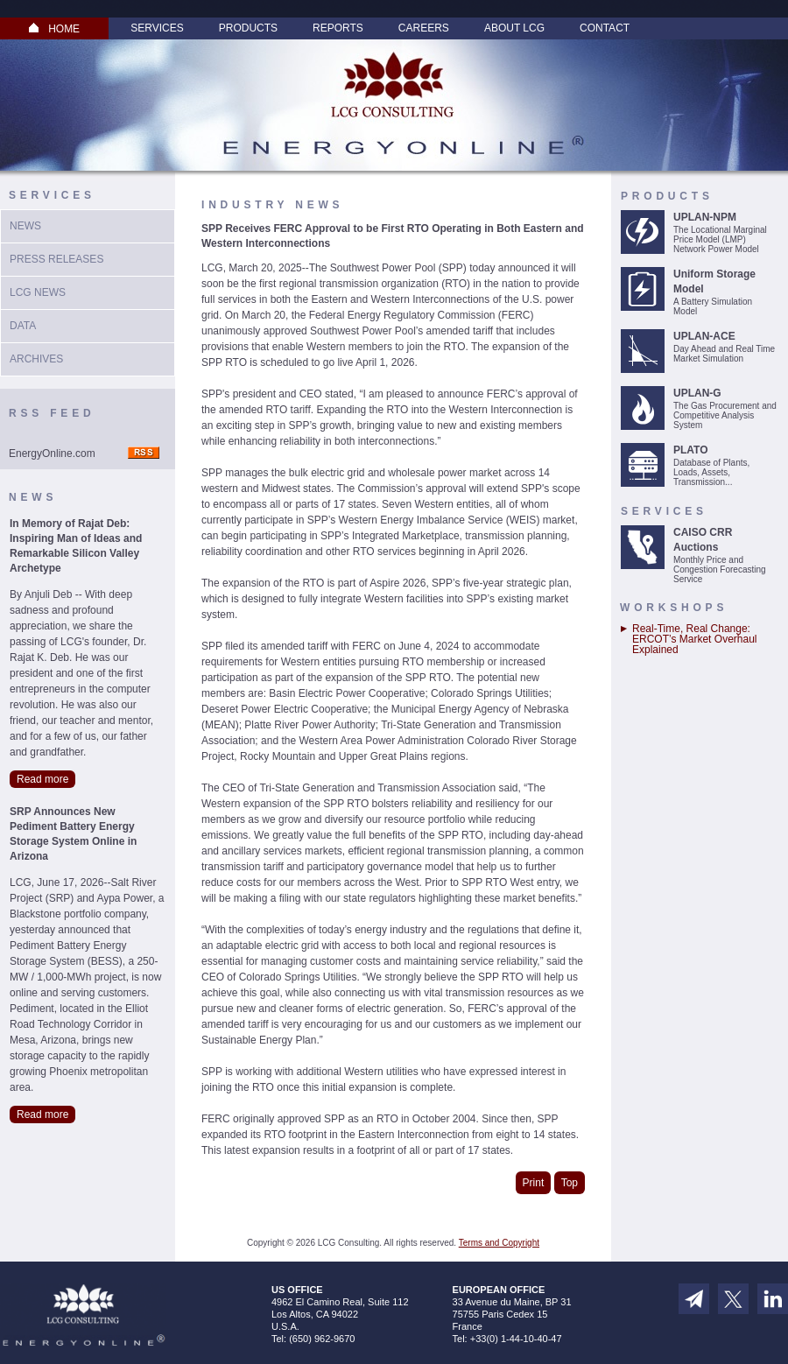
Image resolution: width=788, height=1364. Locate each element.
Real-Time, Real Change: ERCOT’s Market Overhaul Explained (694, 639)
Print (534, 1183)
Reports (338, 28)
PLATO (690, 450)
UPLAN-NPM (704, 217)
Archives (36, 359)
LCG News (38, 292)
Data (23, 326)
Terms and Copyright (499, 1243)
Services (156, 28)
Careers (423, 28)
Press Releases (56, 259)
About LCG (514, 28)
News (25, 226)
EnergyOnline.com (52, 453)
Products (248, 28)
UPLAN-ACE (704, 336)
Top (569, 1183)
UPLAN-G (697, 393)
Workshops (674, 607)
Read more (42, 779)
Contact (605, 28)
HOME (54, 29)
